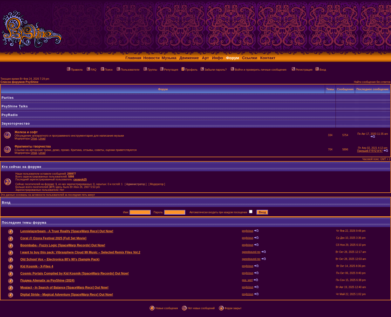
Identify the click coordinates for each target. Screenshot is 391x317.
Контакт (267, 58)
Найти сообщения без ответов (372, 82)
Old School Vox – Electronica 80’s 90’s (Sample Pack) (60, 259)
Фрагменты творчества (33, 146)
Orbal (34, 138)
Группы (150, 69)
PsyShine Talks (15, 106)
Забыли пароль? (214, 69)
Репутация (169, 69)
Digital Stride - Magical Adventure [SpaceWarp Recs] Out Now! (66, 294)
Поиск (107, 69)
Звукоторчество (16, 123)
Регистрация (302, 69)
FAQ (91, 69)
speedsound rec (251, 252)
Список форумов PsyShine (20, 81)
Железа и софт (26, 132)
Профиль (189, 69)
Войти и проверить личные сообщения (258, 69)
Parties (8, 98)
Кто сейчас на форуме (21, 167)
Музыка (169, 58)
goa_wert (247, 280)
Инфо (217, 58)
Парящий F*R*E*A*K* (370, 150)
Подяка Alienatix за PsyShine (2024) (47, 280)
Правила (75, 69)
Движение (189, 58)
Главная (133, 58)
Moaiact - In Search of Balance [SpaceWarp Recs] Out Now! (64, 287)
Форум (232, 58)
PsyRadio (10, 115)
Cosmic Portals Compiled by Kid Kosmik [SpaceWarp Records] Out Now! (74, 273)
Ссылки (249, 58)
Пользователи (128, 69)
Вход (320, 69)
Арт (205, 58)
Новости (151, 58)
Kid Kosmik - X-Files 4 (36, 266)
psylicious (247, 230)
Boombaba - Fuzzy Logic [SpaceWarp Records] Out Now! (62, 245)
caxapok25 (80, 179)
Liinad (42, 138)
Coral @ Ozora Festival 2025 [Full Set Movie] (53, 238)
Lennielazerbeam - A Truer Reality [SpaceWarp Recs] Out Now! (66, 231)
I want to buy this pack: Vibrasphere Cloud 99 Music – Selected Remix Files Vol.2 (80, 252)
